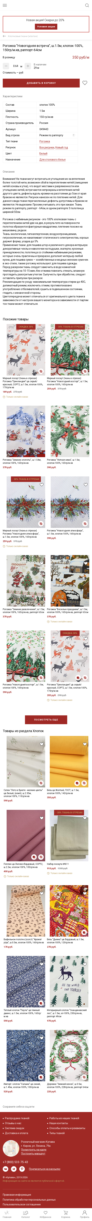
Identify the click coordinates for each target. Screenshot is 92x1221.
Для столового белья (52, 159)
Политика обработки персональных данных (29, 1199)
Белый (43, 153)
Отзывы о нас (13, 1123)
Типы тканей (57, 1133)
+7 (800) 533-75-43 (15, 1162)
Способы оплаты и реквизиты (67, 1128)
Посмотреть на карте (33, 1149)
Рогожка (44, 141)
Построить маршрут (33, 1153)
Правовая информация (17, 1194)
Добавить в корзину (41, 83)
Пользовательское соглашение (22, 1204)
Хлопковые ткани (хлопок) (23, 36)
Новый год (61, 147)
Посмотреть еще (46, 719)
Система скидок (14, 1128)
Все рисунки (46, 147)
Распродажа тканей (17, 1118)
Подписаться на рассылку (44, 1169)
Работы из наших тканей (64, 1118)
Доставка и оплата (16, 1133)
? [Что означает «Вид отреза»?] (73, 135)
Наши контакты (58, 1123)
